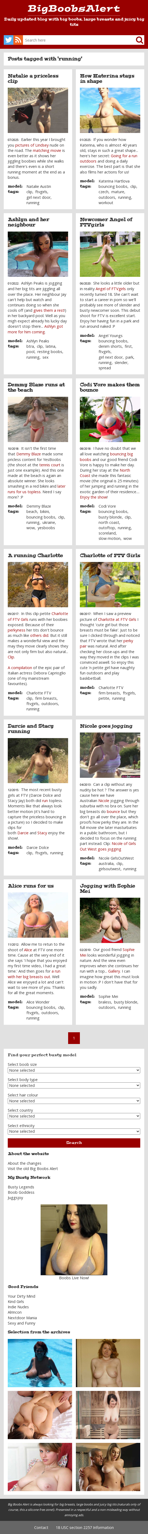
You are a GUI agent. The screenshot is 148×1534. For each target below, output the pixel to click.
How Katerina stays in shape (107, 78)
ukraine (48, 522)
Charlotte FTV (38, 692)
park (129, 357)
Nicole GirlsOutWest (116, 858)
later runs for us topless (36, 489)
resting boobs (49, 351)
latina (50, 346)
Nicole (103, 800)
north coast (109, 522)
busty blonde (110, 517)
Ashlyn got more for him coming (35, 329)
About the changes (24, 1163)
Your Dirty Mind (21, 1296)
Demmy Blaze (28, 453)
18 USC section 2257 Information (85, 1527)
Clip (11, 656)
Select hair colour (23, 1095)
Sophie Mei (108, 996)
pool (30, 351)
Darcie (23, 832)
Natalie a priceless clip (33, 78)
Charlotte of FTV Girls (110, 555)
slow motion (109, 538)
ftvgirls (41, 191)
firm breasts (46, 698)
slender (121, 362)
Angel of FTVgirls (111, 288)
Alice (28, 949)
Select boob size (22, 1064)
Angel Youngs (111, 335)
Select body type (23, 1079)
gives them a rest (48, 310)
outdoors (107, 197)
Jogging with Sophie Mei (107, 888)
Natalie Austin (38, 186)
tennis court (49, 464)
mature (117, 191)
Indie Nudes (18, 1306)
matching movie (47, 150)
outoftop (107, 527)
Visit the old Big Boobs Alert (33, 1168)
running (33, 202)
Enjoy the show (93, 497)
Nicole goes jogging (106, 726)
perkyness (16, 630)
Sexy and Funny (21, 1323)
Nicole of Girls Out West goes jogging (108, 846)
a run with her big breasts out (34, 974)
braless (105, 1002)
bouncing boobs (113, 186)
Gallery (114, 971)
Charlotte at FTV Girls (117, 619)
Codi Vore (107, 506)
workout (106, 202)
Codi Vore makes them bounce (110, 387)
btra (30, 346)
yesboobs (46, 527)
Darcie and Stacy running (31, 728)
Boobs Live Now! (74, 1277)
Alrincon (15, 1312)
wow (30, 527)
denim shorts (110, 346)
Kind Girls (16, 1301)
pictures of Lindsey (32, 145)
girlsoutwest (109, 868)
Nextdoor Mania (22, 1317)
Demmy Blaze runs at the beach (36, 387)
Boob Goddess (21, 1192)
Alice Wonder (37, 1002)
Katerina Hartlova (114, 181)
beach (31, 511)
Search (74, 1142)
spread (105, 367)
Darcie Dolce (37, 847)
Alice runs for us (31, 886)
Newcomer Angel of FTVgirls (106, 222)
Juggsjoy (15, 1197)
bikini (44, 511)
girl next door (38, 197)
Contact (41, 1527)
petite (104, 698)
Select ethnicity (21, 1125)
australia (106, 863)
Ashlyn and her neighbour (28, 222)
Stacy (42, 832)
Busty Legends (21, 1186)
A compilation (20, 667)
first (128, 346)
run (45, 800)
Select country (20, 1110)
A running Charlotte (35, 555)
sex (45, 357)
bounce (113, 811)
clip (29, 191)
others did (39, 635)
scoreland (107, 533)
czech (103, 191)
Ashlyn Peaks (37, 340)
